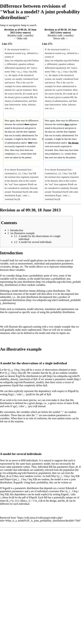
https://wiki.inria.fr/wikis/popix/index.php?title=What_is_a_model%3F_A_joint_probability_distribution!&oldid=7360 (40, 519)
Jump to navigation (10, 25)
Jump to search (28, 25)
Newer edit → (60, 38)
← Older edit (20, 38)
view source (23, 32)
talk (20, 35)
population (68, 469)
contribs (28, 35)
